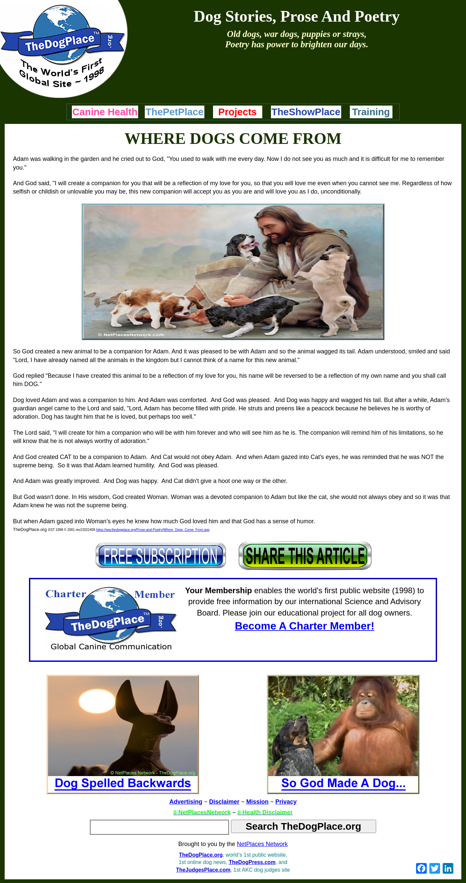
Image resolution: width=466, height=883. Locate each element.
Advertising (185, 801)
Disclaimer (224, 801)
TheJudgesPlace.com (203, 870)
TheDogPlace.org (201, 855)
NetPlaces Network (262, 844)
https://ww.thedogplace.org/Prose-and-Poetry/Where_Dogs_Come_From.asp (153, 530)
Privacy (286, 801)
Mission (257, 801)
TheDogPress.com (252, 862)
